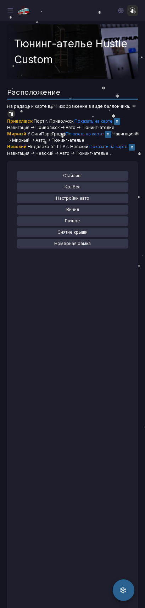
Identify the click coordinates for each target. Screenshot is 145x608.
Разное (72, 220)
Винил (72, 209)
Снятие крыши (72, 232)
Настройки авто (72, 198)
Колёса (72, 186)
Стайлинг (72, 175)
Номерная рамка (72, 243)
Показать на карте (93, 121)
